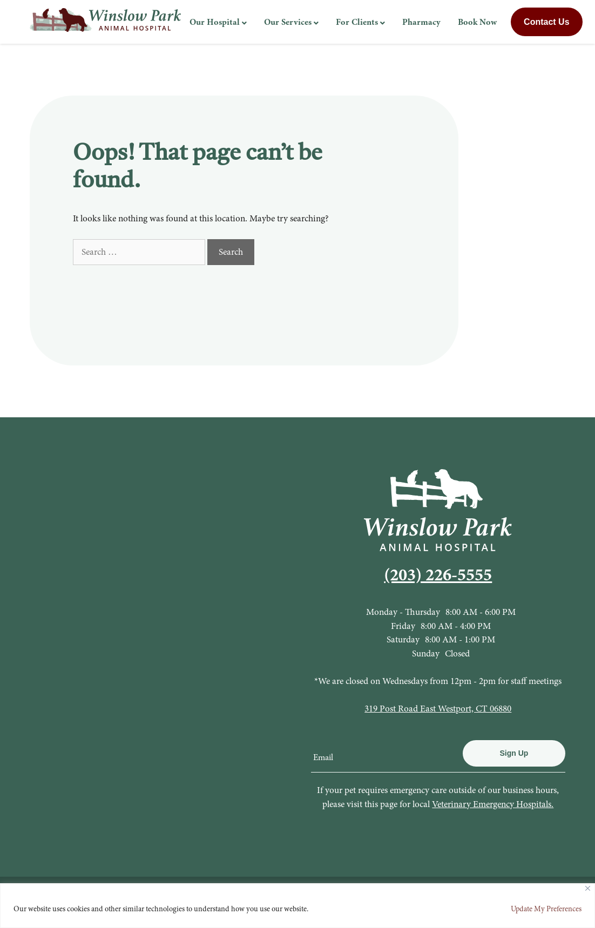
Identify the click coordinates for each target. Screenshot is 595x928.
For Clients (357, 22)
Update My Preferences (546, 909)
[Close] (587, 888)
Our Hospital (215, 22)
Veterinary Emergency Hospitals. (492, 804)
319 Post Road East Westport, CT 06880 (437, 708)
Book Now (477, 22)
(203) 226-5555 (438, 575)
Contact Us (546, 21)
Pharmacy (421, 22)
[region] (297, 905)
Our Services (288, 22)
